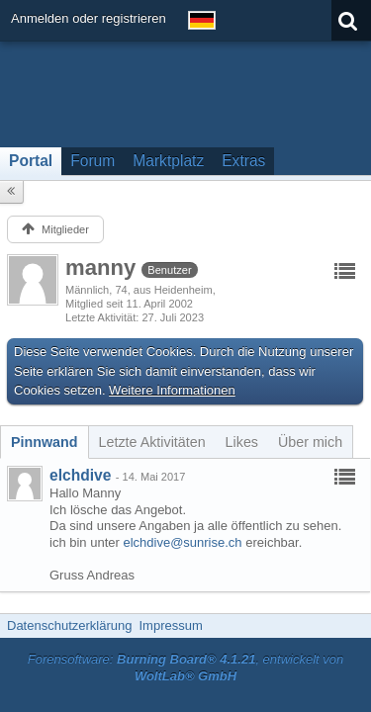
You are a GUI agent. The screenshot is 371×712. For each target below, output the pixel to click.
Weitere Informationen (172, 390)
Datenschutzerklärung (69, 625)
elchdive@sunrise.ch (182, 542)
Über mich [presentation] (310, 442)
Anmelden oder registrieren (88, 18)
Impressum (170, 625)
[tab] (44, 442)
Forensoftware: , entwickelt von (186, 667)
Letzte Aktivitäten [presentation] (152, 442)
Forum (92, 160)
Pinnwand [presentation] (44, 442)
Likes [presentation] (242, 442)
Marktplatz (168, 160)
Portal (30, 160)
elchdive (80, 475)
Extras (243, 160)
